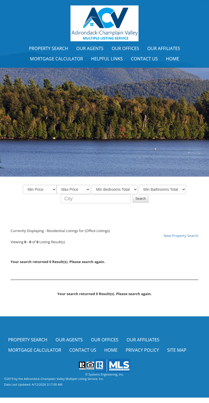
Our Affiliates (163, 48)
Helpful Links (107, 59)
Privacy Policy (142, 350)
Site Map (176, 350)
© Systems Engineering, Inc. (104, 374)
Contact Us (144, 59)
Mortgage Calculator (56, 59)
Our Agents (89, 48)
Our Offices (125, 48)
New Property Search (181, 235)
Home (172, 59)
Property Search (48, 48)
